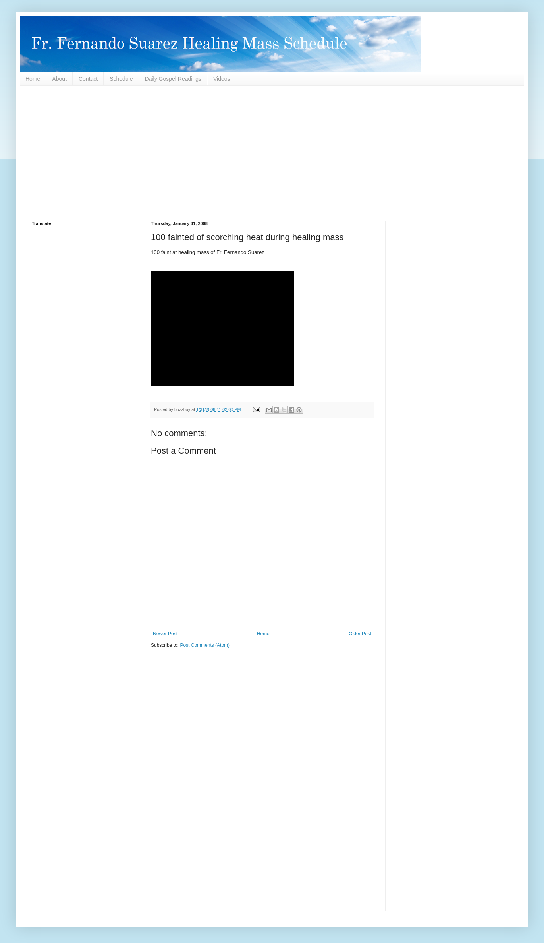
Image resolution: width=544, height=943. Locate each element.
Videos (221, 79)
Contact (88, 79)
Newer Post (165, 633)
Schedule (121, 79)
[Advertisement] (270, 153)
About (59, 79)
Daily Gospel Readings (173, 79)
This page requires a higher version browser (222, 328)
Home (32, 79)
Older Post (360, 633)
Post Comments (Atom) (205, 645)
